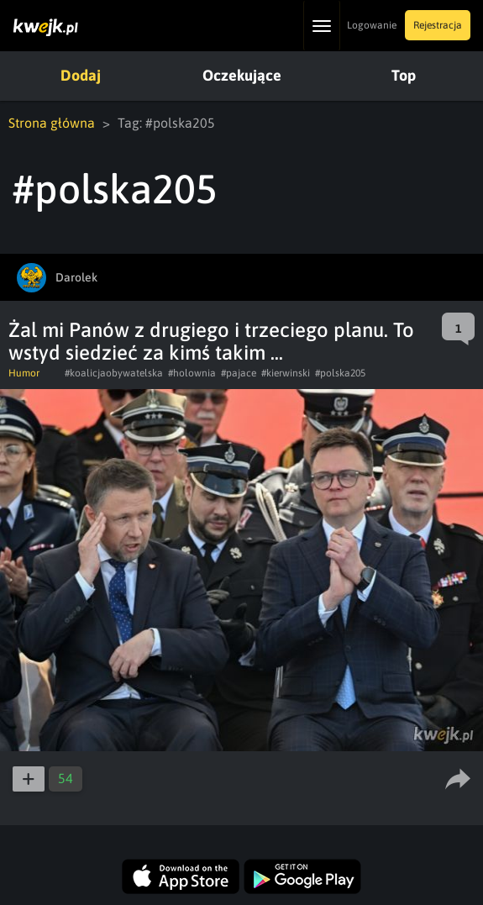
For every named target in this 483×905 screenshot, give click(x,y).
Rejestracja (437, 25)
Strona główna (51, 122)
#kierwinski (285, 373)
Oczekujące (241, 75)
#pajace (238, 373)
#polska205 (340, 373)
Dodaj (80, 75)
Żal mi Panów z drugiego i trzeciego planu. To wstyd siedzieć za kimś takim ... (211, 341)
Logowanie (371, 25)
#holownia (192, 373)
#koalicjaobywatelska (114, 373)
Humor (23, 373)
